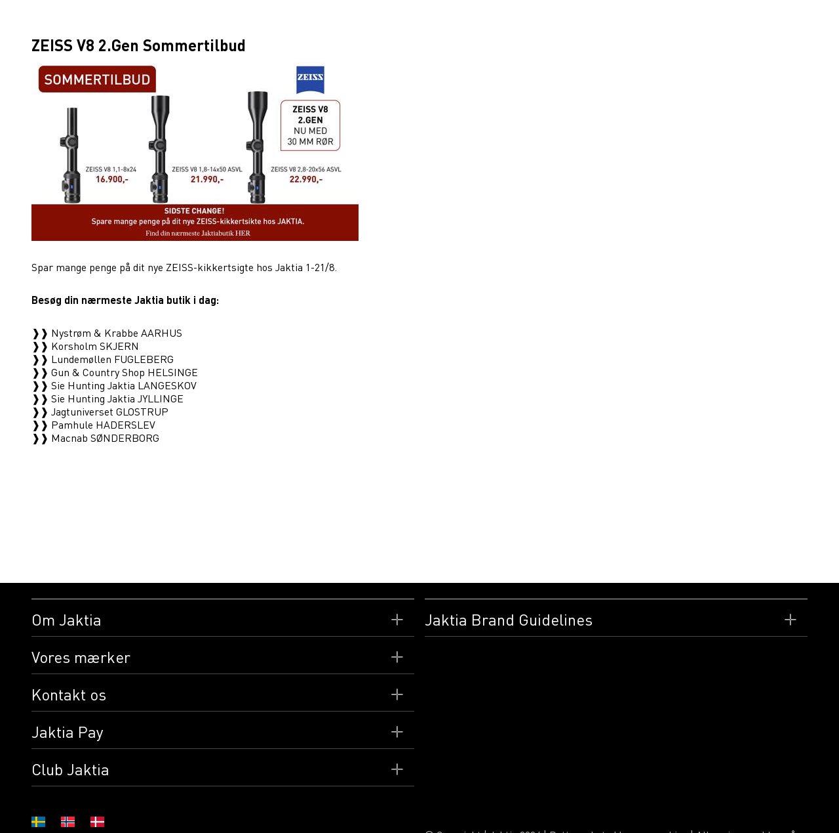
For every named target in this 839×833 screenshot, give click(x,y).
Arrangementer (565, 23)
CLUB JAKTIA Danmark (719, 23)
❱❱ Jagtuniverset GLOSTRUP (99, 411)
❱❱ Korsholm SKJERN (85, 345)
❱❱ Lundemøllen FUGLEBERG (102, 359)
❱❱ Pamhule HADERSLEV (93, 424)
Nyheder (636, 23)
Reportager (485, 23)
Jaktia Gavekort (366, 23)
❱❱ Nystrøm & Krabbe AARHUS (106, 332)
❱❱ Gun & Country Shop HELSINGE (114, 372)
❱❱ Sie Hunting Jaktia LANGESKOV (114, 385)
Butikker (292, 23)
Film (430, 23)
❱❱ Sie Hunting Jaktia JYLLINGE (107, 398)
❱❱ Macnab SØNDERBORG (95, 437)
